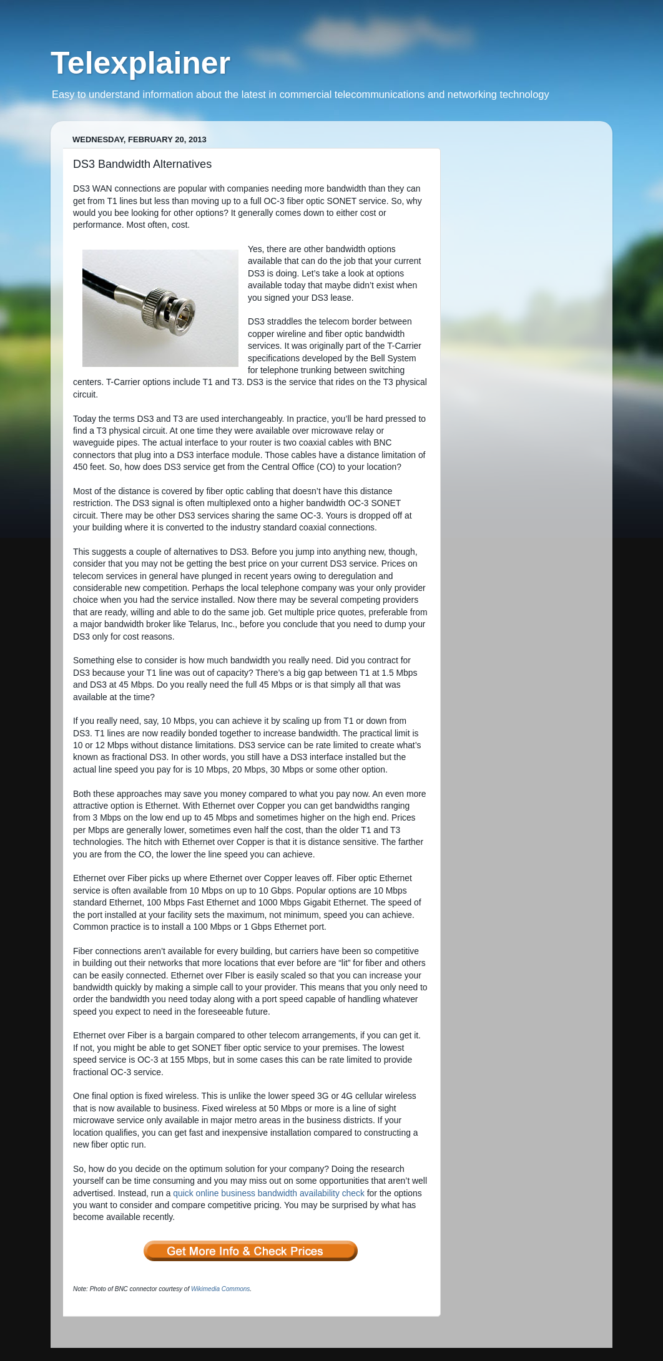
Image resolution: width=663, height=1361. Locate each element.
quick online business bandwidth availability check (269, 1193)
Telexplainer (140, 63)
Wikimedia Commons (220, 1288)
